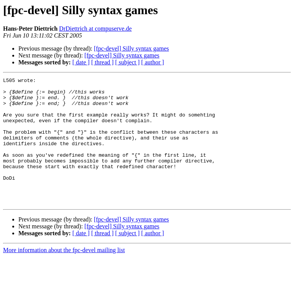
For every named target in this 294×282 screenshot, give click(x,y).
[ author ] (152, 62)
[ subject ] (127, 62)
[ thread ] (102, 62)
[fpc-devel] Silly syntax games (131, 48)
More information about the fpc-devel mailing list (64, 275)
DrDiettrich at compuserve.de (95, 28)
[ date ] (81, 62)
